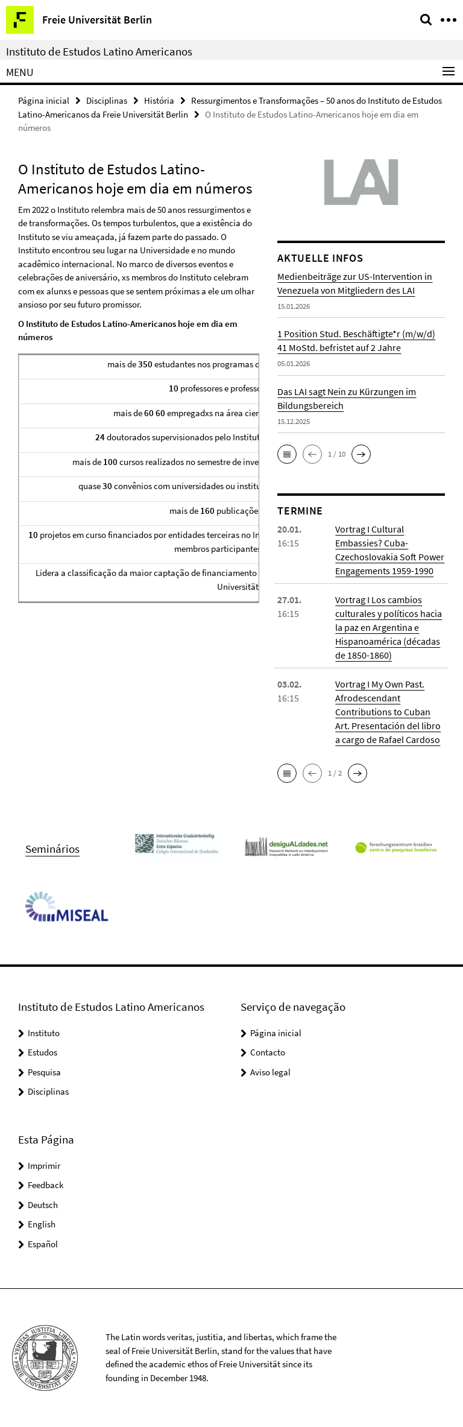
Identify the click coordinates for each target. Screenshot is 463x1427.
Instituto (44, 1033)
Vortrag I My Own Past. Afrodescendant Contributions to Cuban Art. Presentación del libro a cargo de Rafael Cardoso (388, 711)
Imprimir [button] (44, 1165)
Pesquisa (44, 1072)
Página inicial (43, 100)
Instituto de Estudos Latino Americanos (99, 51)
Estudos (42, 1052)
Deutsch (43, 1204)
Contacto (267, 1052)
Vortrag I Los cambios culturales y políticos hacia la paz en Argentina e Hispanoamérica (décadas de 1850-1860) (388, 627)
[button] (287, 454)
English (41, 1224)
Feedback (45, 1185)
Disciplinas (106, 100)
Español (43, 1244)
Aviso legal (270, 1072)
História (159, 100)
